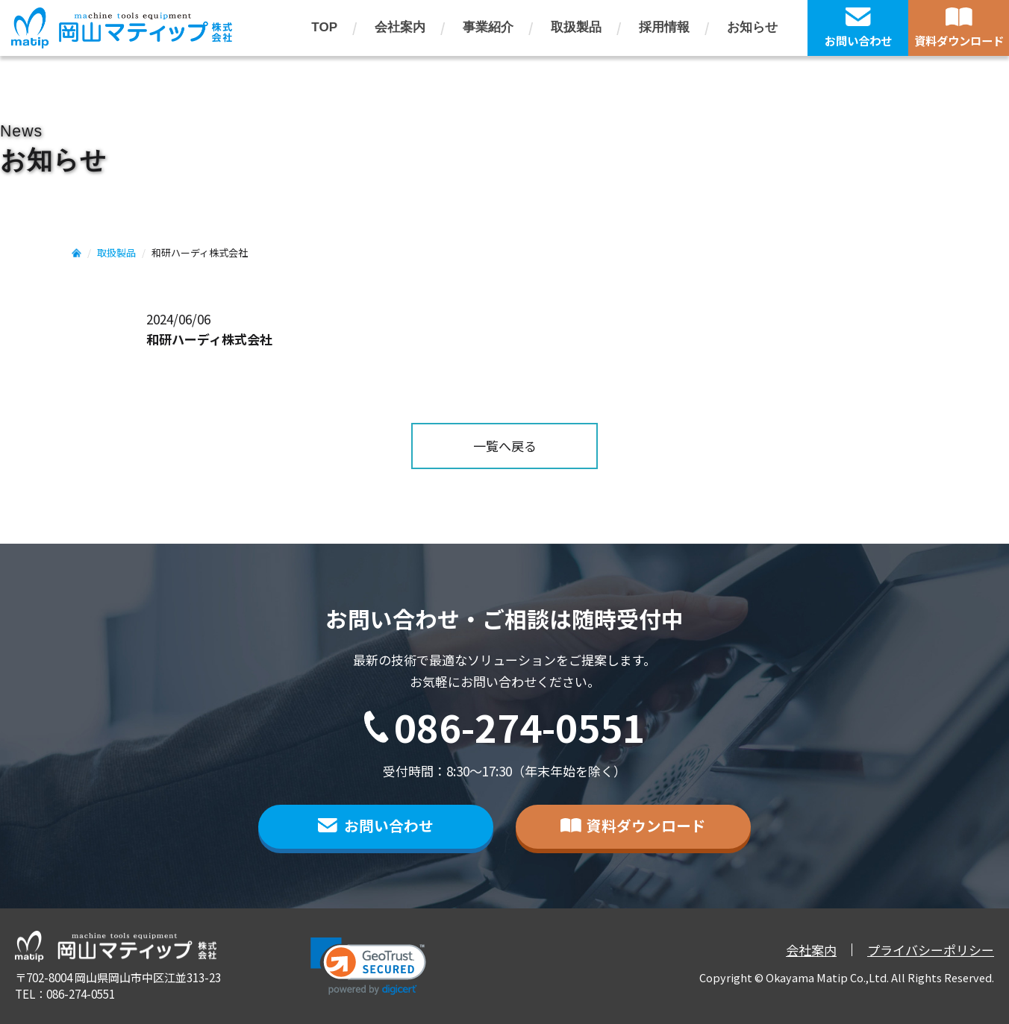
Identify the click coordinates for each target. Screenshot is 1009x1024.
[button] (368, 966)
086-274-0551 (519, 727)
